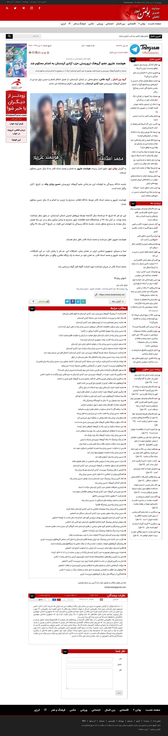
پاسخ (40, 599)
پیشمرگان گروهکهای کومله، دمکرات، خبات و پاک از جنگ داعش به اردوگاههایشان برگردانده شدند (87, 543)
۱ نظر (83, 45)
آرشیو (138, 721)
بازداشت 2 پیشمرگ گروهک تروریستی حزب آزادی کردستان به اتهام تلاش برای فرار (93, 313)
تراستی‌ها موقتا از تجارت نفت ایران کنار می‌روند (145, 170)
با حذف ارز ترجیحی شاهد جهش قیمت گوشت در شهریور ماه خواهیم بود (144, 108)
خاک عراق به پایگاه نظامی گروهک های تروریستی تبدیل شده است (99, 422)
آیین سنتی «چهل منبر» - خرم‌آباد (145, 187)
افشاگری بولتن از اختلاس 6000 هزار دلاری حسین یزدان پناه (101, 474)
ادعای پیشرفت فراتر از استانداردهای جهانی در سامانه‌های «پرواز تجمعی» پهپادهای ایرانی (144, 180)
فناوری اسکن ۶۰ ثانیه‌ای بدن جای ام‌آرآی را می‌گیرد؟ (145, 74)
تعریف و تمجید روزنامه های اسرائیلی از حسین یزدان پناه (103, 500)
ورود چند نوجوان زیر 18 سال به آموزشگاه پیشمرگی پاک (103, 400)
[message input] (89, 678)
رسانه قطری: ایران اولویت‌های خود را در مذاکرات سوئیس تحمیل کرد (145, 360)
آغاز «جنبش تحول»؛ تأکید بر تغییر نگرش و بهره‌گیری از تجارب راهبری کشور (145, 228)
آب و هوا (10, 1)
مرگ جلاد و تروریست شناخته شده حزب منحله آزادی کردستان (100, 318)
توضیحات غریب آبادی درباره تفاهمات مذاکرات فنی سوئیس (146, 273)
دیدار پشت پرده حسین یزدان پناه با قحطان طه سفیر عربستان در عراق (97, 357)
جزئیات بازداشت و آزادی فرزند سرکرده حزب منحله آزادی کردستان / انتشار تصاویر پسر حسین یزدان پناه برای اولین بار (80, 361)
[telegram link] (78, 301)
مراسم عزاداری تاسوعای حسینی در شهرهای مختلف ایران (145, 194)
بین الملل (112, 52)
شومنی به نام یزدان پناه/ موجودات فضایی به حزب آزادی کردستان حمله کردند (95, 509)
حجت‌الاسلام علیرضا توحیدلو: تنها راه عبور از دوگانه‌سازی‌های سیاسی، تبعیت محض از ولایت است (144, 419)
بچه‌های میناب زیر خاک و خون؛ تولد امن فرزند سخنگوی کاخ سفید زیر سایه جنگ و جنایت (144, 453)
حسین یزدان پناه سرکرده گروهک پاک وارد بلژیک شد (104, 435)
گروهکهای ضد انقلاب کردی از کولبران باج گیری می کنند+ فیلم (100, 383)
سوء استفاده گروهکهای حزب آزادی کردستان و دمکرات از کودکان (99, 396)
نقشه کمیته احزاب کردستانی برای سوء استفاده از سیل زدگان (101, 387)
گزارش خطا (118, 301)
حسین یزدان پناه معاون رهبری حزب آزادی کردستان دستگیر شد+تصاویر (97, 513)
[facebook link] (72, 301)
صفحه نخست (154, 24)
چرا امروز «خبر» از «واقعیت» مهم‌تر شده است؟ (144, 431)
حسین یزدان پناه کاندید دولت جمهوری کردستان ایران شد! (102, 339)
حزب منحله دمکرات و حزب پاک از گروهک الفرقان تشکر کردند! (100, 426)
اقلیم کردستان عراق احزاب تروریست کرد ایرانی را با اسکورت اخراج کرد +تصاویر (94, 548)
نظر (120, 670)
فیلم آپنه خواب (16, 124)
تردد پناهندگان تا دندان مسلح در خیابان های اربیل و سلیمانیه (101, 409)
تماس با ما (42, 1)
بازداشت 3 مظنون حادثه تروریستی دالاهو (108, 496)
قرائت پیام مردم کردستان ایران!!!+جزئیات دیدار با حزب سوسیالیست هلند (96, 535)
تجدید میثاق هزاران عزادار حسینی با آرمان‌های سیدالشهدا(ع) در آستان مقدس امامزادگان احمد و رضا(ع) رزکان (144, 86)
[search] (9, 36)
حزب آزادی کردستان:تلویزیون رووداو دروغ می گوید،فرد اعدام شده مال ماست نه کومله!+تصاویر (88, 517)
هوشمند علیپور (95, 289)
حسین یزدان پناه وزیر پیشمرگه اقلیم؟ (109, 504)
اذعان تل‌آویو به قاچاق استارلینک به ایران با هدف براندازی (145, 352)
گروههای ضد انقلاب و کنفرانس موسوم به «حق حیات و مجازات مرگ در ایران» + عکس (91, 569)
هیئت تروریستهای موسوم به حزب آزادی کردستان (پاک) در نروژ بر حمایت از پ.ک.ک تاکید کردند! (87, 552)
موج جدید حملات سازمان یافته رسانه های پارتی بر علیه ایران (101, 444)
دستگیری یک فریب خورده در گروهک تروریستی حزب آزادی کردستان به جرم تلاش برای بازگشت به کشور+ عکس (82, 374)
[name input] (89, 659)
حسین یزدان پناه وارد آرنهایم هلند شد (109, 457)
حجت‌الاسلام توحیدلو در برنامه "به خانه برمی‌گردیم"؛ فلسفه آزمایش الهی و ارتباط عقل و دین (145, 390)
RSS (84, 721)
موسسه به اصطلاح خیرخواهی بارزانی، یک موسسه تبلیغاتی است (100, 430)
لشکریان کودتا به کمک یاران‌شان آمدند (145, 470)
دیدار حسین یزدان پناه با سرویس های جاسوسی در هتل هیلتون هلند (98, 461)
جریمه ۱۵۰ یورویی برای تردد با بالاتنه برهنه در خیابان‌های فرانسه (144, 134)
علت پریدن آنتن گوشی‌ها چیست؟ (145, 326)
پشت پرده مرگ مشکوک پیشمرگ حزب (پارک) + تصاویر (103, 530)
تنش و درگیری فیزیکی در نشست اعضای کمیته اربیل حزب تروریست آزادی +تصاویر (93, 561)
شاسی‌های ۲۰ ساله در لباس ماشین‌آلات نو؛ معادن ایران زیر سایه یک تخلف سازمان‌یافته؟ (144, 291)
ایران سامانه (143, 729)
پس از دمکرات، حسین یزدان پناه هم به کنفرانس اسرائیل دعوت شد (98, 448)
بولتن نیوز (112, 169)
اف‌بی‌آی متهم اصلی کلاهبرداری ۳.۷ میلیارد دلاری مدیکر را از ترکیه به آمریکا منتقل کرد (145, 264)
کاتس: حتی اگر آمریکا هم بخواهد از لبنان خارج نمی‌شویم (144, 126)
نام (120, 658)
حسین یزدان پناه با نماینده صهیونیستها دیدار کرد (105, 452)
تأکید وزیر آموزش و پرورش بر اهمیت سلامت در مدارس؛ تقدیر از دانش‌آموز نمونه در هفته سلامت (145, 502)
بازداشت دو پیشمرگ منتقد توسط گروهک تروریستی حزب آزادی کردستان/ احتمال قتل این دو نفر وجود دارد (84, 352)
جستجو (130, 721)
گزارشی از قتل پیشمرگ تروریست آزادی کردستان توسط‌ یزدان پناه (99, 470)
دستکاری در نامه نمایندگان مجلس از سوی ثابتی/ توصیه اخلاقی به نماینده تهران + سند (145, 516)
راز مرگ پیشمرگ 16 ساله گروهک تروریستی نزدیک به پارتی (102, 439)
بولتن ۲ (141, 24)
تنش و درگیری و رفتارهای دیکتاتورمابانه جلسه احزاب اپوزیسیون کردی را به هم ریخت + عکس (89, 556)
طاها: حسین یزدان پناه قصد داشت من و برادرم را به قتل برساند (100, 413)
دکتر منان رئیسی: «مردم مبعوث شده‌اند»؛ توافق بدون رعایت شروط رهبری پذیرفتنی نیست (145, 488)
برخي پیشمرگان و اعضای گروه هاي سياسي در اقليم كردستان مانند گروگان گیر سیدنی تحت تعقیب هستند (84, 526)
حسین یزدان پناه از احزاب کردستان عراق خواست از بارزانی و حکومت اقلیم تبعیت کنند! (91, 335)
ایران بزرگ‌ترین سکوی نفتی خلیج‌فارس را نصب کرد (147, 238)
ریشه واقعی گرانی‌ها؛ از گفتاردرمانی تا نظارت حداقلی (144, 478)
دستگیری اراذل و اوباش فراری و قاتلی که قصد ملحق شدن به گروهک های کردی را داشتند (90, 378)
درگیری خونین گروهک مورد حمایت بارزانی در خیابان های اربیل (100, 391)
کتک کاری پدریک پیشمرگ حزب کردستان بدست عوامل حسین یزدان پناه (97, 478)
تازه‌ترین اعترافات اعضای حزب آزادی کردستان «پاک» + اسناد (101, 487)
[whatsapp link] (83, 301)
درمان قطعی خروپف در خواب (16, 131)
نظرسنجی (111, 721)
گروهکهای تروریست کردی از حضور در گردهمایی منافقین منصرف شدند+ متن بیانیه (92, 365)
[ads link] (145, 49)
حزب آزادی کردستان (109, 289)
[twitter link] (67, 301)
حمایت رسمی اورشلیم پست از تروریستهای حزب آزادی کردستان (100, 322)
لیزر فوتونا (16, 140)
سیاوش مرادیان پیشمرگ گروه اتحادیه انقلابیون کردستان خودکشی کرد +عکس (94, 522)
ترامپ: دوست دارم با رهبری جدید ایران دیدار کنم (145, 462)
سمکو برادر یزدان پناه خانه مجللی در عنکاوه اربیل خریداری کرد (100, 417)
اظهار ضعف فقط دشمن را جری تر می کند (145, 254)
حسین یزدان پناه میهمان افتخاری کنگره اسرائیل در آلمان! (102, 331)
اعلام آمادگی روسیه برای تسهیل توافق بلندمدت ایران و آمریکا (146, 66)
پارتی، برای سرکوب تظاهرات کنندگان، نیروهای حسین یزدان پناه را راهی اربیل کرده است (91, 326)
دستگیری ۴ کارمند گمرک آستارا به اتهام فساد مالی (145, 525)
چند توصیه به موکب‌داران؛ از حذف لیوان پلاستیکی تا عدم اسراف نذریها (144, 153)
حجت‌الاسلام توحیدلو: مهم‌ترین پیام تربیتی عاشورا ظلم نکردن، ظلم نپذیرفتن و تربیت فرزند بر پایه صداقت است (144, 214)
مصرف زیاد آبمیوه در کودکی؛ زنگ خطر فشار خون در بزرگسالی (145, 98)
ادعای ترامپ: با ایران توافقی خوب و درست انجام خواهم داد (144, 533)
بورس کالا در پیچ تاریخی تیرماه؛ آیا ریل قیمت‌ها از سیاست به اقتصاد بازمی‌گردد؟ (145, 319)
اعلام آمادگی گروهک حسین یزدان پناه (109, 483)
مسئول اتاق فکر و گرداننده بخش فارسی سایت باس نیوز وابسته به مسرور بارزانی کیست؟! (91, 370)
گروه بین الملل (119, 79)
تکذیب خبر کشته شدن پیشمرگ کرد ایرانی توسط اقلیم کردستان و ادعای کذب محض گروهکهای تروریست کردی (82, 539)
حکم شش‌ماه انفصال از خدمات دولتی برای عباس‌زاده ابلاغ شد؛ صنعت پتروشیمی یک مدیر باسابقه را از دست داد (144, 305)
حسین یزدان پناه (82, 289)
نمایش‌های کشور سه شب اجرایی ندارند (133, 36)
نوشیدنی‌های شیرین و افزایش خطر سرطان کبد (145, 246)
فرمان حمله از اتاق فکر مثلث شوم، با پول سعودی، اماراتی (102, 404)
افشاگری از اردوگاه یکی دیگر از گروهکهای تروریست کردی (102, 574)
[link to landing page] (146, 13)
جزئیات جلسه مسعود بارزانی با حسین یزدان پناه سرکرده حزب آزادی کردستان (95, 348)
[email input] (89, 665)
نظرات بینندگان (116, 595)
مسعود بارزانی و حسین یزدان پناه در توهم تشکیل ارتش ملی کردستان (97, 344)
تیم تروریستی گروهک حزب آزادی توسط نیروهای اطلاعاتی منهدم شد (98, 491)
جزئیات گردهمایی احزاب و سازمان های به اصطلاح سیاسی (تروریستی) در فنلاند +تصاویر (91, 565)
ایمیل (120, 664)
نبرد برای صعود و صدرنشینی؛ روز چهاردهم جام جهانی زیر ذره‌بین (145, 161)
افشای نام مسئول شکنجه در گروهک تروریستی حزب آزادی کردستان (98, 465)
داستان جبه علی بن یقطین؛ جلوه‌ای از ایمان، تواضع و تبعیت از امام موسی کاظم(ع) (144, 441)
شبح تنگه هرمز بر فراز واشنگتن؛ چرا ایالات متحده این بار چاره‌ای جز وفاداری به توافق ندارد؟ (144, 144)
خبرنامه (18, 1)
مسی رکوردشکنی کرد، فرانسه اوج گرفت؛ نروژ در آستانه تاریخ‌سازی (145, 281)
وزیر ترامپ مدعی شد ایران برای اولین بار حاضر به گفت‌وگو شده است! (146, 379)
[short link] (112, 295)
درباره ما (33, 1)
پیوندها (25, 1)
